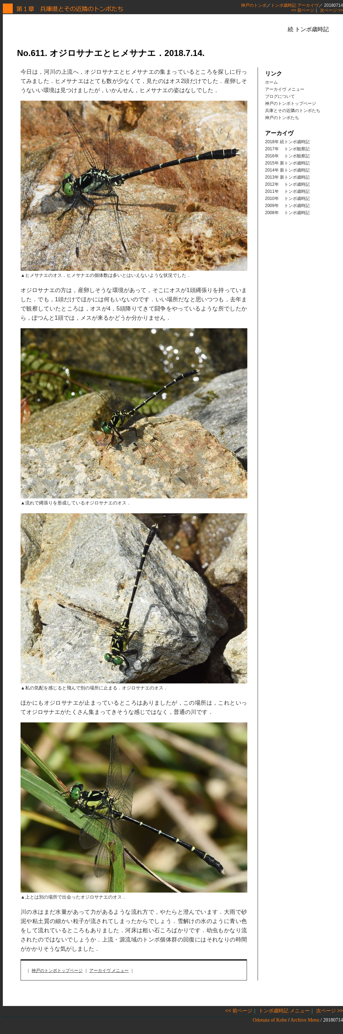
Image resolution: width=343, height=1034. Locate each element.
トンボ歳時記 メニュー (284, 1010)
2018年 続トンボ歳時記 (287, 141)
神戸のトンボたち (282, 117)
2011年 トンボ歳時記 (287, 191)
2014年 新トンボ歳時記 (287, 170)
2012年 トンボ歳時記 (287, 184)
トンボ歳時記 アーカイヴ (295, 5)
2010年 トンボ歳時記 (287, 198)
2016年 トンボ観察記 (287, 155)
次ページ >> (331, 10)
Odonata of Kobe (270, 1020)
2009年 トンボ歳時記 (287, 205)
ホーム (271, 82)
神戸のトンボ (253, 5)
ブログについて (280, 96)
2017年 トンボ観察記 (287, 148)
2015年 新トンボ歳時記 (287, 163)
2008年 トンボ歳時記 (287, 212)
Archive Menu (305, 1020)
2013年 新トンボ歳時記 (287, 177)
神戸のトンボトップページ (57, 970)
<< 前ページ (302, 10)
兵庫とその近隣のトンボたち (292, 110)
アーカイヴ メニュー (109, 970)
